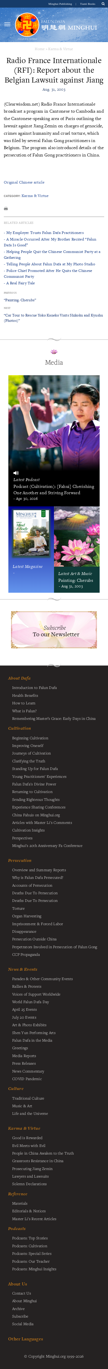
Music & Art (22, 1105)
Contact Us (21, 1293)
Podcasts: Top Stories (30, 1237)
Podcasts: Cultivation (29, 1245)
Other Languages (25, 1339)
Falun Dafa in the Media (32, 1040)
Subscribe (20, 1316)
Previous (10, 292)
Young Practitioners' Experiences (39, 776)
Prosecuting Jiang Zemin (32, 1168)
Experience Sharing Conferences (39, 806)
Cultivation (19, 728)
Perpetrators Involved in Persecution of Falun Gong (54, 946)
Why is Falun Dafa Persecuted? (37, 877)
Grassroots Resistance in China (38, 1160)
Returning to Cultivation (32, 791)
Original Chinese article (24, 182)
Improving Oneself (27, 745)
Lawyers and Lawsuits (30, 1176)
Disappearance (24, 931)
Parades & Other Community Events (42, 978)
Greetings (20, 1047)
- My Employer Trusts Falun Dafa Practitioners (44, 232)
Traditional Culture (28, 1098)
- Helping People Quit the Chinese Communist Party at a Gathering (52, 254)
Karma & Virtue (60, 48)
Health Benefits (25, 695)
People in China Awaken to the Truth (43, 1153)
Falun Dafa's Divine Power (34, 783)
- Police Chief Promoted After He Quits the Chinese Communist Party (48, 273)
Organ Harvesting (27, 915)
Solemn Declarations (29, 1183)
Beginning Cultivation (30, 737)
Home (40, 48)
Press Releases (24, 1063)
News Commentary (28, 1071)
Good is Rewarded (27, 1137)
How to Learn (23, 702)
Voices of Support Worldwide (36, 994)
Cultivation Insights (28, 829)
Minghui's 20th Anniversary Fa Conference (47, 845)
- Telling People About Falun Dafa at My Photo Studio (49, 264)
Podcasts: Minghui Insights (34, 1268)
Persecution (19, 860)
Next (7, 308)
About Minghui (24, 1300)
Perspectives (22, 837)
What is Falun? (24, 710)
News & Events (23, 969)
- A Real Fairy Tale (19, 283)
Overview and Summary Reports (39, 869)
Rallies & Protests (26, 986)
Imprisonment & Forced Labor (37, 923)
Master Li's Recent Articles (34, 1218)
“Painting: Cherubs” (20, 299)
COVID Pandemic (27, 1078)
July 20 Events (24, 1017)
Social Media (22, 1323)
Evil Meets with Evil (29, 1145)
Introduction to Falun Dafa (34, 687)
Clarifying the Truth (28, 760)
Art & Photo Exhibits (29, 1024)
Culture (16, 1088)
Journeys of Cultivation (31, 753)
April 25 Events (24, 1009)
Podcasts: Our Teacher (30, 1261)
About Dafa (19, 678)
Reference (18, 1194)
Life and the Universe (30, 1113)
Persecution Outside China (34, 938)
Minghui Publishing (60, 3)
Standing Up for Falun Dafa (35, 768)
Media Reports (24, 1055)
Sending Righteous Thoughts (36, 799)
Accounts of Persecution (32, 885)
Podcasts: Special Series (31, 1253)
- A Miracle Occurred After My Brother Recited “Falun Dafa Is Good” (50, 241)
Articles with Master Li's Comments (42, 822)
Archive (18, 1308)
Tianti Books (87, 3)
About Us (17, 1284)
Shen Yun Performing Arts (34, 1032)
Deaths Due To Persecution (35, 892)
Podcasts (17, 1228)
